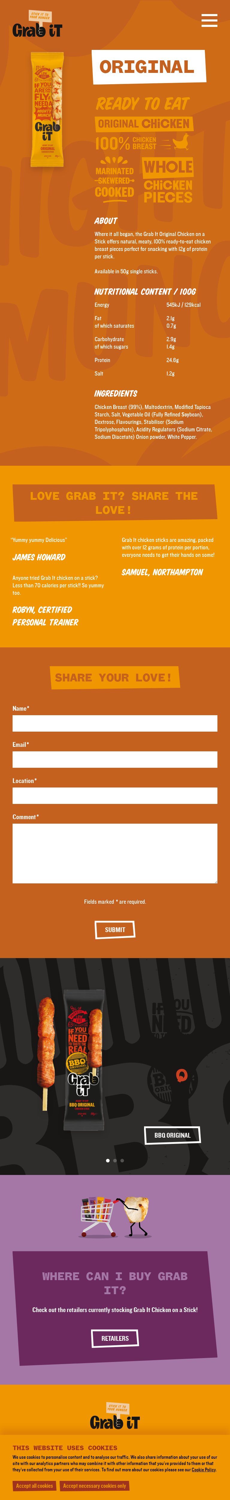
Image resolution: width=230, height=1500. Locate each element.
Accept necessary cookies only (94, 1486)
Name (21, 709)
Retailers (115, 1339)
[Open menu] (209, 20)
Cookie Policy (204, 1470)
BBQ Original (173, 1135)
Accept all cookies (34, 1486)
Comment (26, 817)
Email (21, 745)
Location (25, 781)
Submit (115, 930)
